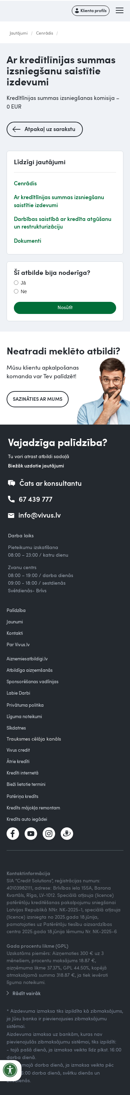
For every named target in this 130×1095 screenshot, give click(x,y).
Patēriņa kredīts (22, 796)
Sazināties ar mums (37, 399)
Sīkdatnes (16, 728)
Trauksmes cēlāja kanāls (34, 738)
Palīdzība (16, 610)
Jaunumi (15, 622)
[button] (120, 10)
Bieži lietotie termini (26, 784)
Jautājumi (19, 33)
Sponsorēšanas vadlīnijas (33, 681)
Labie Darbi (18, 693)
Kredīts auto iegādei (27, 819)
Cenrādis (44, 33)
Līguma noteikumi (24, 716)
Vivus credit (18, 750)
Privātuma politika (25, 705)
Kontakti (15, 633)
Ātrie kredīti (18, 761)
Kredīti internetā (22, 773)
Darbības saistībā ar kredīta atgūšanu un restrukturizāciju (62, 222)
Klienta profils (93, 10)
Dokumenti (27, 240)
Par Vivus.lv (18, 644)
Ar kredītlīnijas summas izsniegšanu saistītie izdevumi (59, 200)
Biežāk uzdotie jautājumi (36, 465)
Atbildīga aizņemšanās (30, 670)
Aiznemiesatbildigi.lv (27, 659)
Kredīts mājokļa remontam (33, 808)
